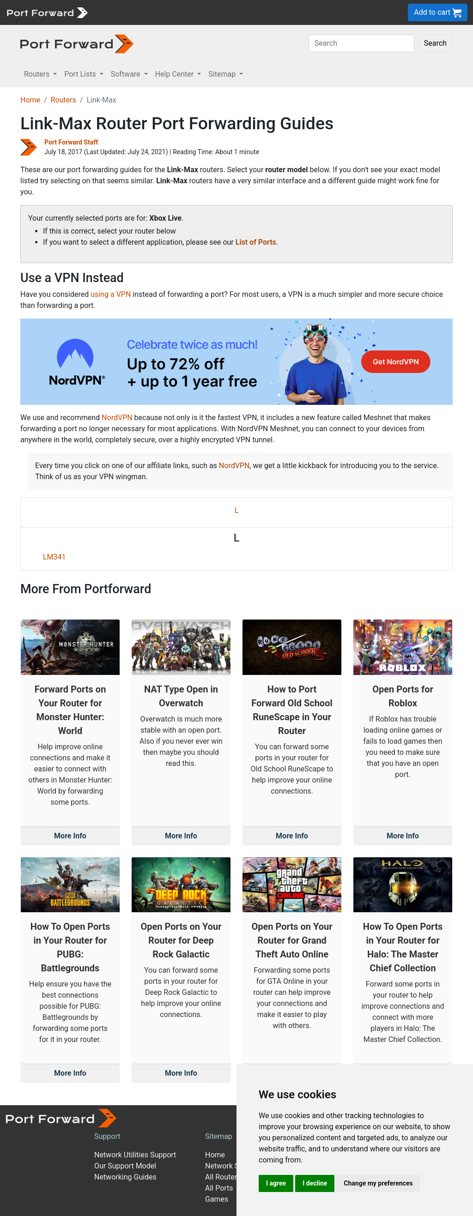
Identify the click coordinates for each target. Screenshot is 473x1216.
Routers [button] (37, 74)
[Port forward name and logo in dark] (76, 43)
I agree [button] (276, 1183)
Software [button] (126, 74)
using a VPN (111, 294)
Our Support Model (125, 1166)
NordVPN (117, 417)
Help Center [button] (175, 74)
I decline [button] (315, 1183)
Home (30, 100)
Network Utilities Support (135, 1154)
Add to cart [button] (437, 13)
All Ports (219, 1188)
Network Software (234, 1166)
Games (216, 1199)
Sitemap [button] (222, 74)
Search (435, 43)
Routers (63, 100)
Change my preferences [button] (378, 1183)
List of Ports (256, 242)
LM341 (54, 557)
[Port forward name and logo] (47, 11)
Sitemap (218, 1136)
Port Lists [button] (80, 74)
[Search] (361, 43)
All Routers (223, 1177)
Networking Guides (125, 1177)
